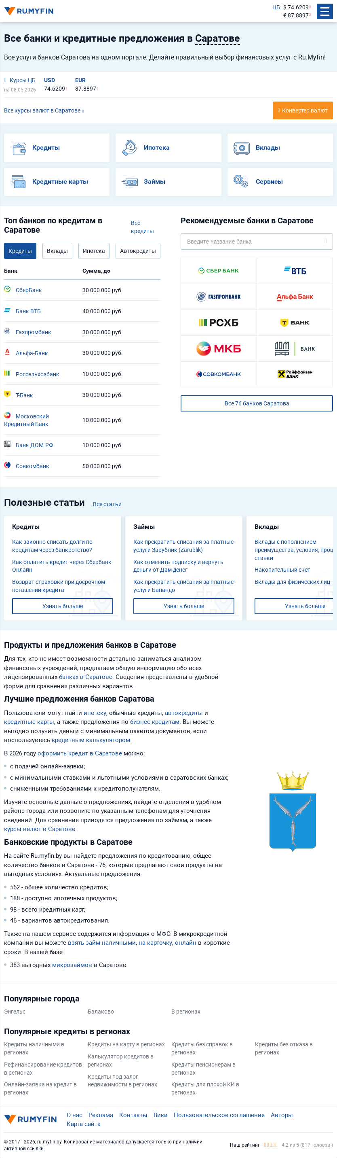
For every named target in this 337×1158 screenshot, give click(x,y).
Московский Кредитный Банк (26, 420)
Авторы (282, 1115)
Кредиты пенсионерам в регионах (203, 1068)
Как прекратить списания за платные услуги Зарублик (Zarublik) (183, 546)
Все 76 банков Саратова (257, 403)
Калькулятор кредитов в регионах (121, 1060)
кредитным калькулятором (91, 740)
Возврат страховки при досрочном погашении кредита (58, 586)
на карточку (155, 942)
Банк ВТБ (22, 311)
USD (49, 80)
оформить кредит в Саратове (80, 753)
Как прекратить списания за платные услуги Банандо (183, 586)
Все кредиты (142, 227)
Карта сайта (84, 1124)
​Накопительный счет (282, 569)
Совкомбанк (26, 466)
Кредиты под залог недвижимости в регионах (122, 1080)
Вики (161, 1115)
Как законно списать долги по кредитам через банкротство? (52, 546)
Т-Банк (18, 395)
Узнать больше (62, 606)
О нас (74, 1115)
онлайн (185, 942)
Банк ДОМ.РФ (28, 445)
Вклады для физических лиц (292, 581)
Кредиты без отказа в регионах (284, 1048)
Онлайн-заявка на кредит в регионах (40, 1088)
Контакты (133, 1115)
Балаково (101, 1011)
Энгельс (14, 1011)
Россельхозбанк (31, 374)
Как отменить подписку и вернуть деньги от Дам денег (178, 566)
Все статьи (107, 504)
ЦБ (276, 7)
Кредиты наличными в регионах (34, 1048)
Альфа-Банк (26, 353)
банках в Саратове (85, 676)
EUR (80, 80)
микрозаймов (72, 965)
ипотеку (95, 712)
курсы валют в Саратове (39, 829)
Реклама (100, 1115)
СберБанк (23, 290)
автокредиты (184, 712)
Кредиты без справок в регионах (202, 1048)
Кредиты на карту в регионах (126, 1044)
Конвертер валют (305, 110)
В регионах (185, 1011)
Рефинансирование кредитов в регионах (43, 1068)
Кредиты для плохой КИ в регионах (205, 1088)
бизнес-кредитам (154, 721)
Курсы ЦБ (20, 80)
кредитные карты (29, 721)
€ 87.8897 (296, 15)
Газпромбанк (27, 332)
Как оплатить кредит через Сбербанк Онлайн (62, 566)
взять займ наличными (102, 942)
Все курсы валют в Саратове (42, 110)
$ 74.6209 (296, 7)
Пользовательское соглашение (219, 1115)
